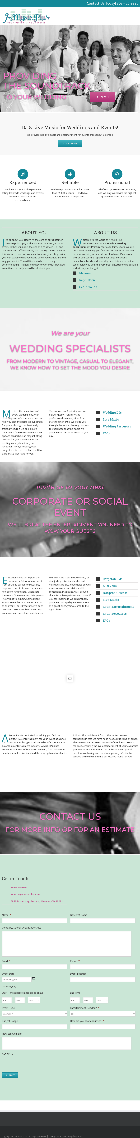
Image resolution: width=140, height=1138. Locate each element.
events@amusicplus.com (25, 894)
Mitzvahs (106, 586)
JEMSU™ (79, 1136)
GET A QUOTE (70, 143)
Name (6, 914)
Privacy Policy (55, 1136)
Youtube (121, 1131)
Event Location (78, 973)
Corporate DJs (109, 579)
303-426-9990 (127, 3)
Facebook (137, 1130)
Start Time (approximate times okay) (22, 992)
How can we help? (12, 1033)
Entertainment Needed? (84, 1007)
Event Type (8, 1007)
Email (6, 961)
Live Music (107, 419)
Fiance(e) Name (78, 914)
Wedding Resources (113, 426)
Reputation (84, 280)
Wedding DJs (109, 412)
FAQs (103, 433)
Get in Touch (85, 287)
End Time (75, 992)
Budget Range (10, 1020)
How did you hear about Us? (87, 1020)
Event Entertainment (115, 607)
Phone (75, 961)
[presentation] (26, 1063)
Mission (82, 273)
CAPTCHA (7, 1054)
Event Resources (111, 613)
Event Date (8, 973)
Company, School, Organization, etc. (21, 927)
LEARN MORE (102, 97)
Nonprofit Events (111, 593)
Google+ (114, 1130)
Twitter (133, 1130)
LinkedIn (127, 1130)
